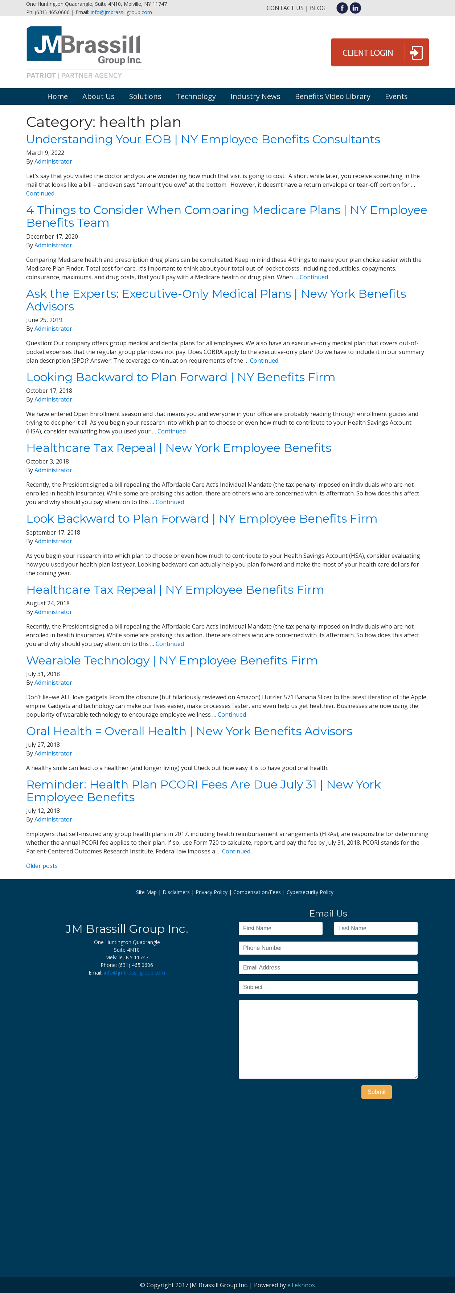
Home (57, 96)
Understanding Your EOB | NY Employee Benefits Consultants (203, 139)
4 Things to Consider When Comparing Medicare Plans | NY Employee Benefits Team (226, 216)
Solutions (145, 96)
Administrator (53, 161)
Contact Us (285, 8)
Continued (40, 193)
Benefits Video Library (332, 96)
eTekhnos (301, 1285)
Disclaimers (176, 892)
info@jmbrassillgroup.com (121, 12)
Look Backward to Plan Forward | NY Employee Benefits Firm (202, 518)
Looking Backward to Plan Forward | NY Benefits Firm (181, 377)
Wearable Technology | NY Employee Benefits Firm (172, 660)
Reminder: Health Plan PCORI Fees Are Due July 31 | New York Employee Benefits (203, 790)
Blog (317, 8)
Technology (196, 96)
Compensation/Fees (257, 892)
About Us (98, 96)
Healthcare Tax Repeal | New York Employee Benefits (178, 448)
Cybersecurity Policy (310, 892)
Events (396, 96)
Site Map (146, 892)
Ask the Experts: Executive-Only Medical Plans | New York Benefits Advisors (216, 300)
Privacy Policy (212, 892)
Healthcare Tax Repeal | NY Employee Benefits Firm (175, 589)
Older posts (42, 866)
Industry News (255, 96)
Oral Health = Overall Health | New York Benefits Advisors (189, 731)
